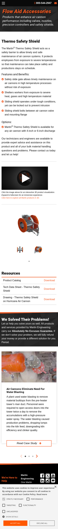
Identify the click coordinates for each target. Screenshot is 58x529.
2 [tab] (29, 456)
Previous (21, 456)
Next (37, 456)
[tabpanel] (20, 249)
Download (49, 280)
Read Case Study (27, 443)
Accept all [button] (15, 523)
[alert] (29, 506)
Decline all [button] (42, 523)
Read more (42, 494)
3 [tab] (32, 456)
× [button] (55, 487)
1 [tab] (32, 261)
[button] (29, 516)
